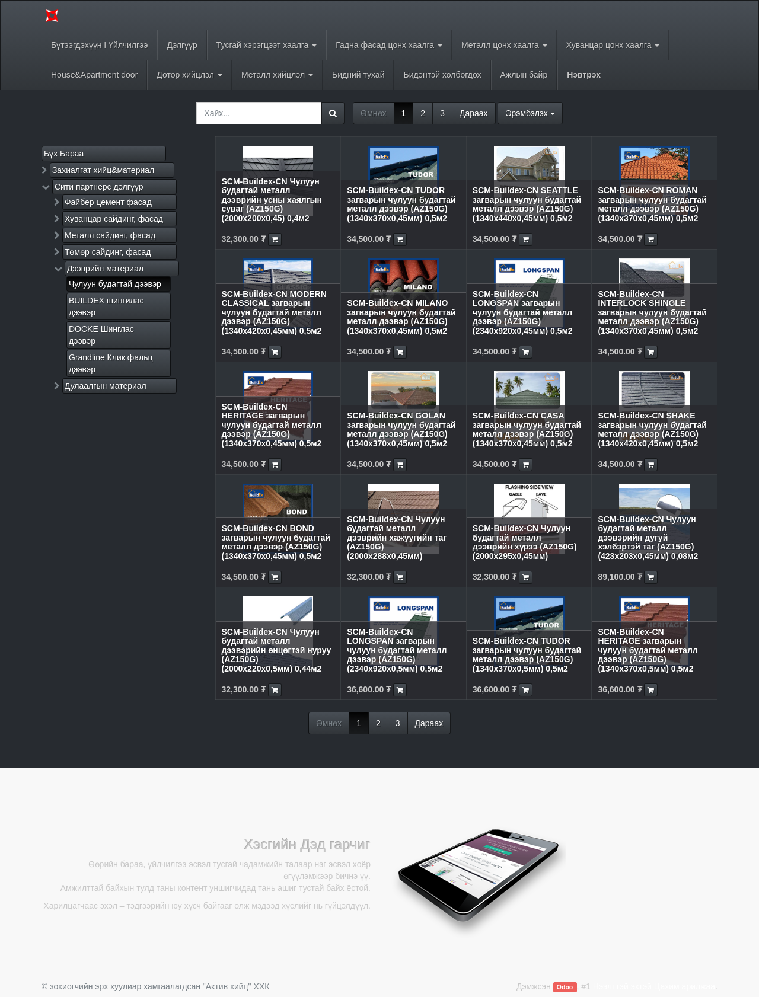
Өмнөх (373, 113)
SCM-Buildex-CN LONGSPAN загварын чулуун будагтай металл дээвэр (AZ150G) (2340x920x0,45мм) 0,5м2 (523, 312)
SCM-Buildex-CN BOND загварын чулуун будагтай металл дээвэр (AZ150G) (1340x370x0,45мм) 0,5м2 (276, 541)
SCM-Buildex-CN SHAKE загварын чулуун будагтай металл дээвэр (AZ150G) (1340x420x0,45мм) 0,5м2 (652, 429)
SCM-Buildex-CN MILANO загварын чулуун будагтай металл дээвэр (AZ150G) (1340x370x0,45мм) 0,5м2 (401, 316)
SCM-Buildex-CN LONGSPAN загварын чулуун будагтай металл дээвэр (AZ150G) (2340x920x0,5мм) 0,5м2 (397, 650)
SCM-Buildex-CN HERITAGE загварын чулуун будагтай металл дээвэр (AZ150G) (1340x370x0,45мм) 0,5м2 (272, 425)
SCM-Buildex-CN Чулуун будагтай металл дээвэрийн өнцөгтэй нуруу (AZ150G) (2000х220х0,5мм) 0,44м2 (276, 650)
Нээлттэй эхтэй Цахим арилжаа (654, 986)
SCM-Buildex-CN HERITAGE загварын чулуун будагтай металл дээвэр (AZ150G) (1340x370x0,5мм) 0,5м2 (647, 650)
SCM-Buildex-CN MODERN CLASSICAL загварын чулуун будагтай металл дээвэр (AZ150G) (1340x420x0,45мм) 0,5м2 (274, 312)
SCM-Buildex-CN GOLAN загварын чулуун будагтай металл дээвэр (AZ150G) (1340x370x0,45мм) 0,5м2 (401, 429)
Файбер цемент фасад (108, 202)
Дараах (474, 113)
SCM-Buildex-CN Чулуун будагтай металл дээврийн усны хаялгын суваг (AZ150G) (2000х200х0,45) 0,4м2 (272, 200)
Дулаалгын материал (105, 386)
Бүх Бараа (64, 153)
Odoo (565, 986)
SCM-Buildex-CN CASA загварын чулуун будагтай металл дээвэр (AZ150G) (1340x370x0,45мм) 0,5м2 (527, 429)
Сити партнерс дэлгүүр (99, 186)
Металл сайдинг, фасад (110, 235)
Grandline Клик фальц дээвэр (111, 363)
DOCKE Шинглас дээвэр (101, 335)
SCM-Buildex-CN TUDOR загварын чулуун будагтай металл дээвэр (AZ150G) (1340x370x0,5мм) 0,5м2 (527, 654)
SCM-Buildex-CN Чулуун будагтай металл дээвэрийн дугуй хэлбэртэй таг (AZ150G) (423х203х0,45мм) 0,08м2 (648, 538)
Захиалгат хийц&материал (103, 170)
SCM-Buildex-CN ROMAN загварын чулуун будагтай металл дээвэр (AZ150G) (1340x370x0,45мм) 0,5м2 (652, 204)
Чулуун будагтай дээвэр (115, 284)
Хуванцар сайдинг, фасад (114, 218)
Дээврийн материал (105, 268)
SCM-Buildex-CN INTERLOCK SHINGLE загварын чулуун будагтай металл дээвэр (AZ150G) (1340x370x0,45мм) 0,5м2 (652, 312)
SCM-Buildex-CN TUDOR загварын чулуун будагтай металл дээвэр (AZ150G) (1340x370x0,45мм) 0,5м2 (401, 204)
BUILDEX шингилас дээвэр (106, 306)
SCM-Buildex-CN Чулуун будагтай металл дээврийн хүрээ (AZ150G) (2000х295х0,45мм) (525, 541)
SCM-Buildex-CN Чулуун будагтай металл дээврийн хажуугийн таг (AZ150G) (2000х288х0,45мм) (397, 538)
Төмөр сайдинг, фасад (108, 252)
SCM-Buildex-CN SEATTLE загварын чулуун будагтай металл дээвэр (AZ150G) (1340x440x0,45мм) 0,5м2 (527, 204)
